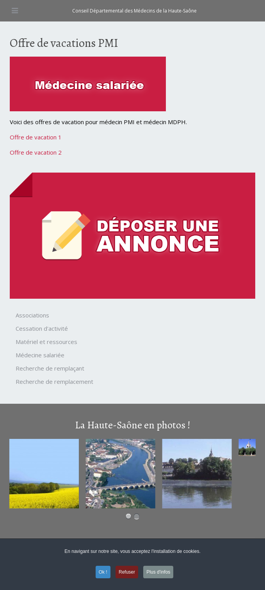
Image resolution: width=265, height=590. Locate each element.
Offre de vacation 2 (36, 152)
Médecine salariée (40, 355)
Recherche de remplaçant (50, 368)
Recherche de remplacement (54, 381)
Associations (32, 315)
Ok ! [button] (103, 572)
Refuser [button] (127, 572)
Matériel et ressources (46, 342)
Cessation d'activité (42, 328)
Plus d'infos (158, 572)
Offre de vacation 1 (36, 137)
